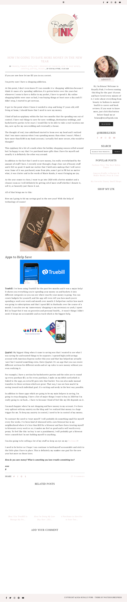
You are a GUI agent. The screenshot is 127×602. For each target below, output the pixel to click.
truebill (42, 69)
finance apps (26, 66)
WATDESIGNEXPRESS (113, 597)
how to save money (70, 66)
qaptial (33, 69)
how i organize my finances (46, 66)
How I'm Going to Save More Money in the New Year (44, 59)
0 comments (78, 476)
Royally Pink (87, 597)
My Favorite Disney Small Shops (106, 181)
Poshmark (72, 441)
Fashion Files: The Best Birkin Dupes (106, 166)
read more (106, 124)
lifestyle (25, 69)
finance (15, 66)
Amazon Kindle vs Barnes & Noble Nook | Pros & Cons (106, 174)
